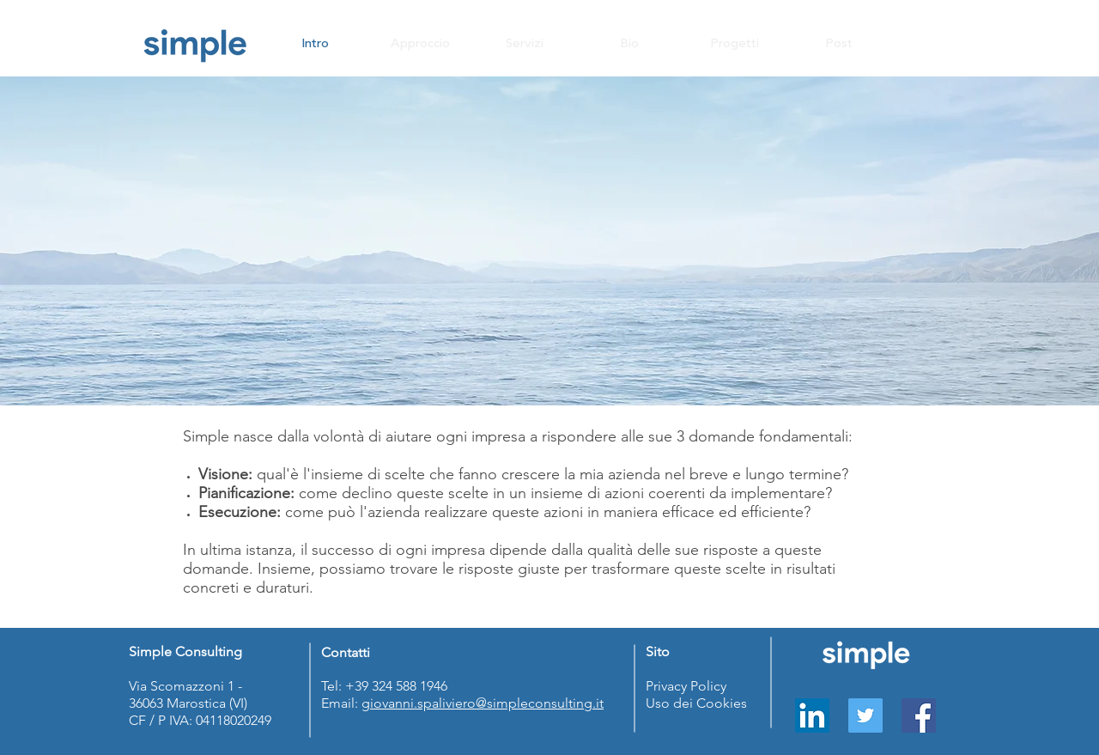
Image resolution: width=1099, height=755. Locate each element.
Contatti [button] (345, 652)
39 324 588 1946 (403, 686)
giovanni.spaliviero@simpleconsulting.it (482, 703)
